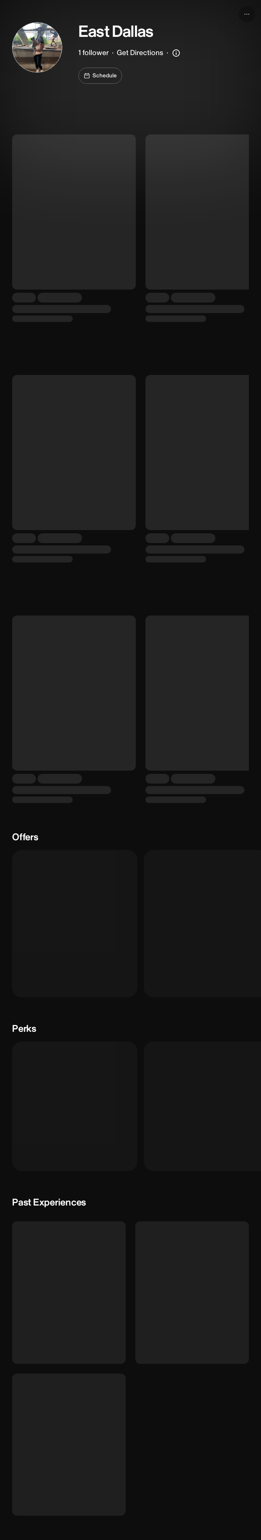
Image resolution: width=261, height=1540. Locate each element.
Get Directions (140, 53)
